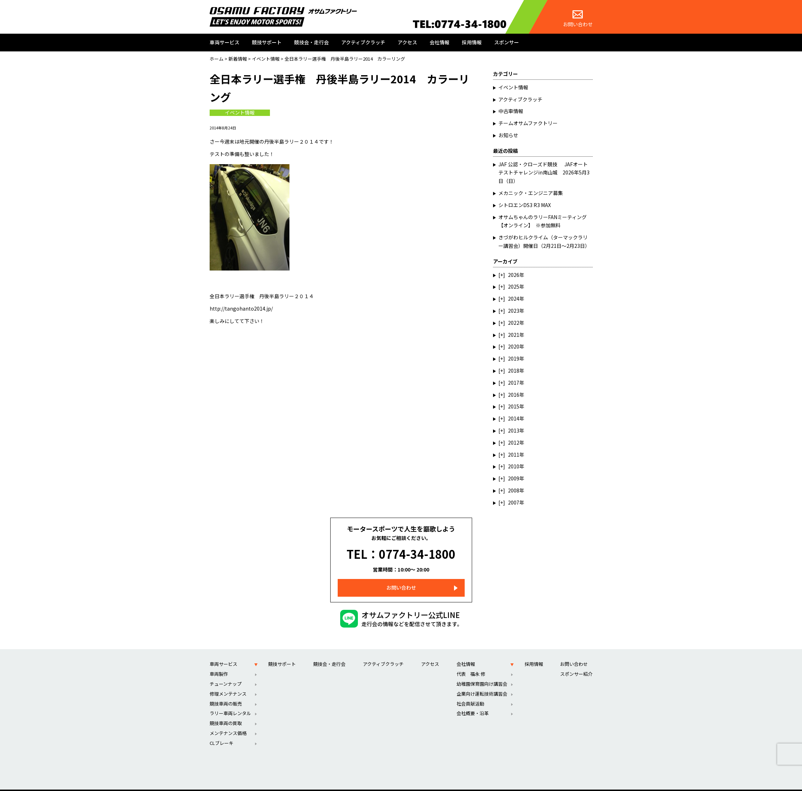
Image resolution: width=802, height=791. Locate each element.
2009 (513, 478)
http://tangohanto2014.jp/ (241, 308)
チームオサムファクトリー (528, 123)
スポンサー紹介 (576, 664)
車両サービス (224, 42)
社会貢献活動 (470, 694)
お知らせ (508, 135)
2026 (513, 274)
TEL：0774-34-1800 (401, 549)
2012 (513, 442)
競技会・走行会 (311, 42)
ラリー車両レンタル (230, 704)
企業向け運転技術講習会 (482, 684)
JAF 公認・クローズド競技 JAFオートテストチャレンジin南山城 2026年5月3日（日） (544, 173)
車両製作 (219, 664)
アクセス (407, 42)
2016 (513, 394)
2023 (513, 310)
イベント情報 (240, 113)
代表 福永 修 (471, 664)
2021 (513, 334)
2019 (513, 358)
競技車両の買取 (226, 714)
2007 (513, 502)
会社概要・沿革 (473, 704)
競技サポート (267, 42)
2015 (513, 406)
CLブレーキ (221, 733)
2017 (513, 382)
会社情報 (439, 42)
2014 (513, 418)
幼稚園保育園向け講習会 (482, 674)
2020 (513, 346)
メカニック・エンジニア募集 (530, 192)
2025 (513, 286)
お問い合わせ (578, 19)
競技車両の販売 (226, 694)
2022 (513, 322)
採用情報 (472, 42)
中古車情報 (510, 111)
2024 (513, 298)
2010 (513, 466)
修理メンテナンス (228, 684)
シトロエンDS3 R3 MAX (524, 204)
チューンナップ (226, 674)
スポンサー (506, 42)
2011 (513, 454)
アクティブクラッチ (363, 42)
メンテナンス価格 (228, 723)
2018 (513, 370)
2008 (513, 490)
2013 (513, 430)
